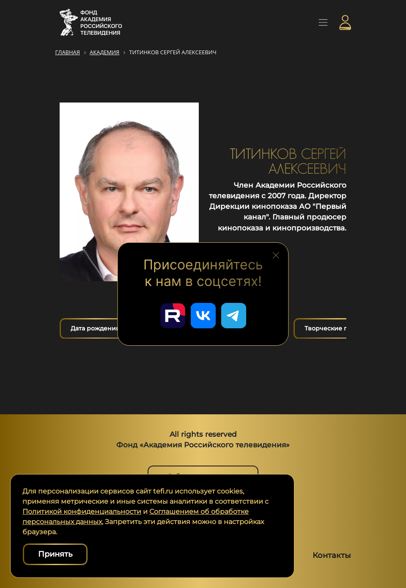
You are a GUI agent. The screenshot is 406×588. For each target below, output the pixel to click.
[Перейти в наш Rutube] (172, 315)
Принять (55, 554)
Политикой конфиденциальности (81, 512)
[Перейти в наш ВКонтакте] (203, 315)
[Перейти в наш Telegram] (233, 315)
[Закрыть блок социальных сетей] (275, 254)
